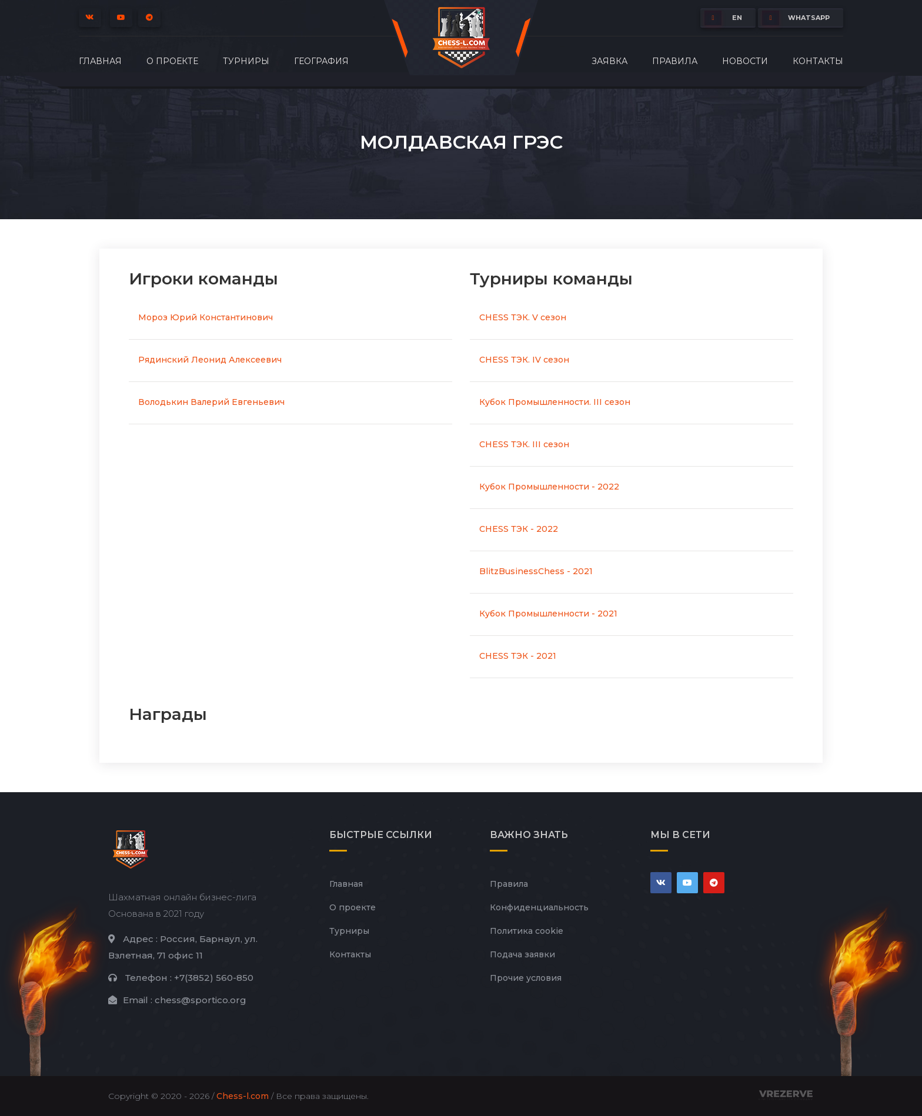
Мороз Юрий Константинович (205, 317)
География (321, 61)
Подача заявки (522, 954)
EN (723, 18)
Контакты (818, 61)
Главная (100, 61)
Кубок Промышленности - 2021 (548, 613)
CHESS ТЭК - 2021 (517, 656)
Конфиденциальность (539, 907)
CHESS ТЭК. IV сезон (524, 359)
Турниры (246, 61)
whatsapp (796, 18)
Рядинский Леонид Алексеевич (210, 359)
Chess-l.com (242, 1096)
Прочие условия (526, 978)
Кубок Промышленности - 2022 (549, 486)
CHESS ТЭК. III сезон (524, 444)
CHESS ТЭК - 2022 (518, 529)
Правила (674, 61)
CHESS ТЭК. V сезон (522, 317)
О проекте (172, 61)
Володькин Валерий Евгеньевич (211, 402)
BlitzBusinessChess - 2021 (536, 571)
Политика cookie (526, 931)
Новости (745, 61)
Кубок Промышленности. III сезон (554, 402)
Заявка (609, 61)
